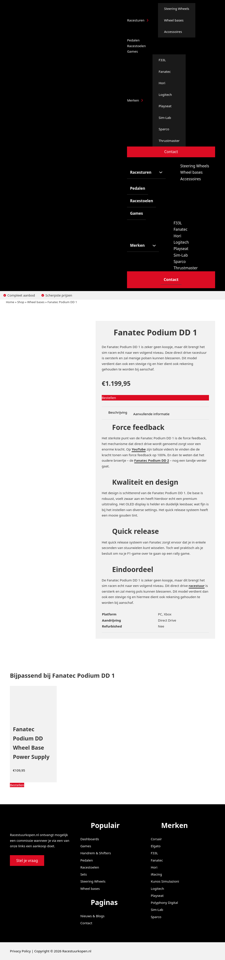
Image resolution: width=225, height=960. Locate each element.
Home (10, 302)
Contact (171, 152)
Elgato (155, 846)
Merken (133, 100)
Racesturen (135, 20)
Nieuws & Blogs (92, 916)
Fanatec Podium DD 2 (151, 460)
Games (132, 51)
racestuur (197, 585)
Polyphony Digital (164, 902)
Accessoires (173, 31)
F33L (162, 60)
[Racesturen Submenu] (147, 20)
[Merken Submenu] (142, 100)
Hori (162, 83)
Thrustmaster (169, 140)
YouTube (139, 449)
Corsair (156, 839)
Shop (20, 302)
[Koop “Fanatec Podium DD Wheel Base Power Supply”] (17, 785)
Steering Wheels (176, 8)
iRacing (156, 874)
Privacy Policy (20, 951)
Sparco (164, 129)
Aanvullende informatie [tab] (151, 414)
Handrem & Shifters (95, 853)
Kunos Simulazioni (165, 881)
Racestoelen (136, 46)
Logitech (165, 94)
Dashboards (89, 839)
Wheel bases (173, 20)
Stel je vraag (27, 860)
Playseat (165, 106)
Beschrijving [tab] (117, 412)
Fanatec (165, 71)
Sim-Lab (165, 117)
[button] (33, 785)
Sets (83, 874)
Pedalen (133, 40)
